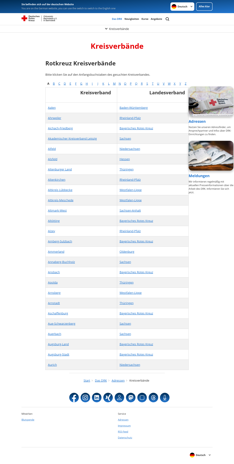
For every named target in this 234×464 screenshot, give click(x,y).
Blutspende (27, 419)
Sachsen (125, 138)
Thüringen (127, 169)
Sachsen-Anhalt (130, 210)
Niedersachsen (130, 149)
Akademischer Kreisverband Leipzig (72, 138)
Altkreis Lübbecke (60, 190)
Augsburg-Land (58, 344)
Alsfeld (52, 159)
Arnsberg (54, 293)
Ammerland (56, 252)
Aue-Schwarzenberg (61, 324)
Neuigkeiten (131, 19)
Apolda (53, 282)
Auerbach (54, 334)
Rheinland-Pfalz (130, 118)
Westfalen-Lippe (131, 190)
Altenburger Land (60, 169)
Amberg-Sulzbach (60, 241)
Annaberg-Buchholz (61, 262)
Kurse (144, 19)
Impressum (124, 425)
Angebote (156, 19)
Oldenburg (127, 252)
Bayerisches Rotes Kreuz (136, 128)
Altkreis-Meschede (60, 200)
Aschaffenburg (58, 313)
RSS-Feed (123, 431)
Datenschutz (125, 437)
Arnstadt (54, 303)
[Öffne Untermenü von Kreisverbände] (117, 28)
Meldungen (199, 175)
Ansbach (54, 272)
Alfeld (52, 149)
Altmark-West (57, 210)
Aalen (52, 108)
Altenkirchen (56, 180)
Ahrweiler (54, 118)
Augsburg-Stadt (58, 354)
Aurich (52, 365)
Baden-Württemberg (134, 108)
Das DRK (117, 19)
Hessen (125, 159)
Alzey (51, 231)
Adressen (197, 121)
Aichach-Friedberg (60, 128)
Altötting (54, 221)
